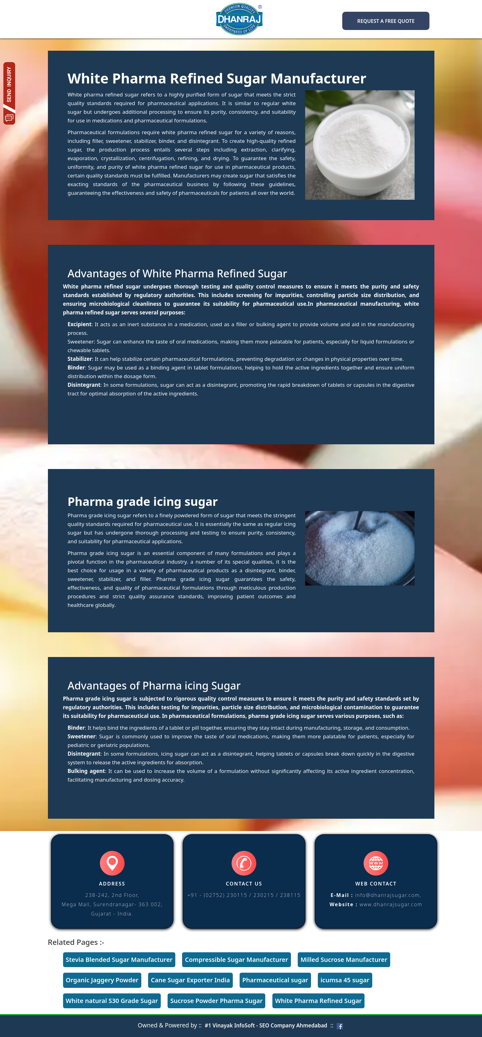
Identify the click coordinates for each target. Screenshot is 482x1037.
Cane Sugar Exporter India (190, 980)
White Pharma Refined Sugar (318, 1000)
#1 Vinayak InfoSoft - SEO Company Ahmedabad (266, 1025)
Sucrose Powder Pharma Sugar (216, 1000)
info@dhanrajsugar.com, (388, 895)
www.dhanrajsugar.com (391, 904)
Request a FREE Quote (386, 21)
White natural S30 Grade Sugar (112, 1000)
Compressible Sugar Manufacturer (236, 959)
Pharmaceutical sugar (275, 980)
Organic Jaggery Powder (102, 980)
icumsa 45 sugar (345, 980)
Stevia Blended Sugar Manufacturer (119, 959)
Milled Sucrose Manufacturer (344, 959)
